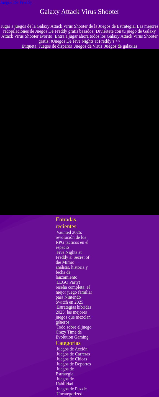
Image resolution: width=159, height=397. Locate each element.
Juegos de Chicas (72, 359)
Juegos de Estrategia (65, 371)
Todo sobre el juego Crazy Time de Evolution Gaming (73, 332)
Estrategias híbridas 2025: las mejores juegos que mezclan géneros (73, 314)
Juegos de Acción (72, 349)
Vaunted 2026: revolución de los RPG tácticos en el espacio (72, 240)
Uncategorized (69, 393)
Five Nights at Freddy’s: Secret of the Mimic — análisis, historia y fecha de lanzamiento (72, 265)
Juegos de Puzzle (72, 388)
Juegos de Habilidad (65, 381)
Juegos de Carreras (73, 354)
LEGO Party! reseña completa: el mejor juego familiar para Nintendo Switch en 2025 (74, 292)
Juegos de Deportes (74, 364)
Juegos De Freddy (16, 2)
